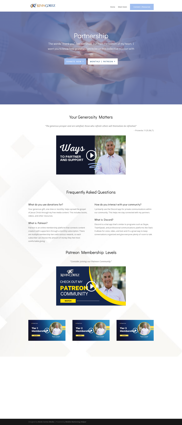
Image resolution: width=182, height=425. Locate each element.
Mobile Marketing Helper (75, 422)
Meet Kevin (122, 7)
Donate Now (74, 61)
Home (112, 7)
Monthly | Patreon (101, 61)
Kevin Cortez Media (46, 422)
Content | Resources (141, 7)
